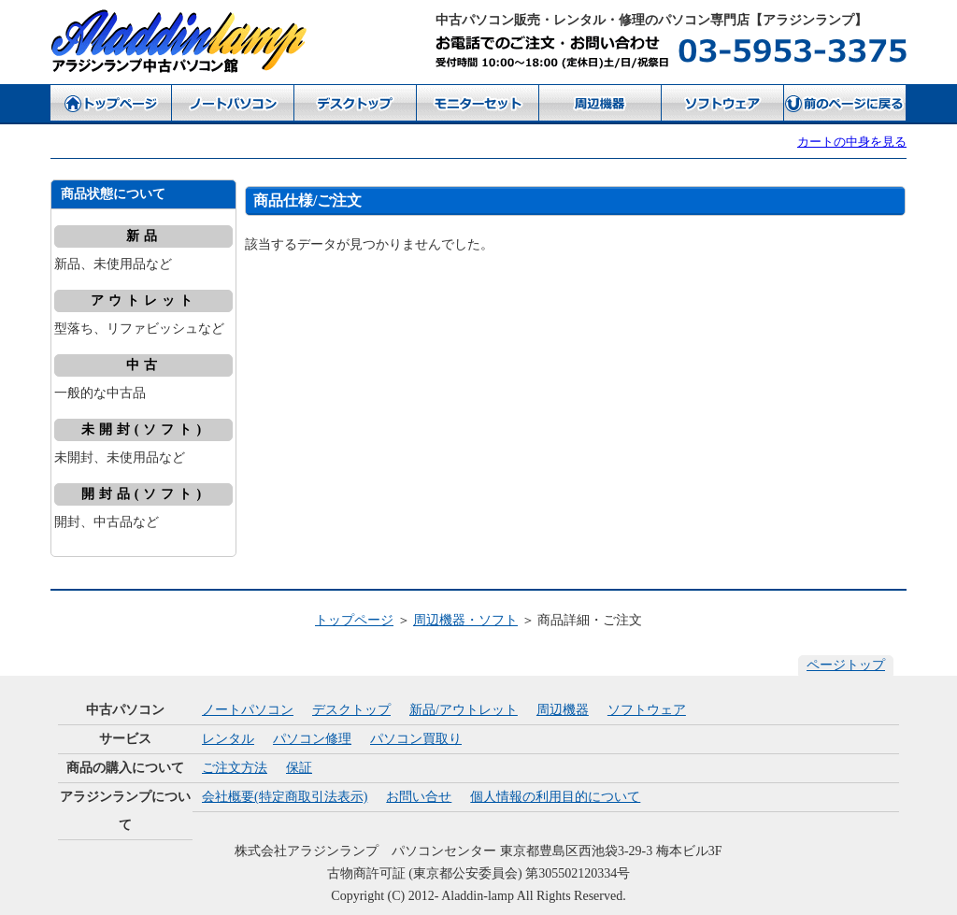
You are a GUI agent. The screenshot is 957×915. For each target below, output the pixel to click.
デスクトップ (351, 710)
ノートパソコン (247, 710)
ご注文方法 (234, 768)
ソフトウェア (646, 710)
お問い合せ (418, 797)
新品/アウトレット (463, 710)
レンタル (228, 739)
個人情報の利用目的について (555, 797)
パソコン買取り (416, 739)
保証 (299, 768)
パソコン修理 (312, 739)
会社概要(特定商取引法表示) (284, 797)
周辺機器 (562, 710)
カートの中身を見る (852, 142)
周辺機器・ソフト (465, 620)
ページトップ (846, 665)
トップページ (354, 620)
